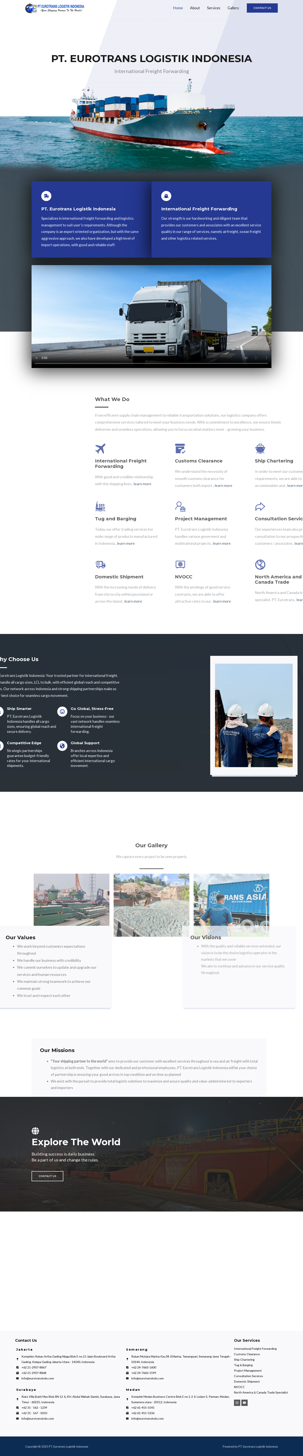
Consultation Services (248, 1376)
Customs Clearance (247, 1354)
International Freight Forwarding (255, 1348)
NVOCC (239, 1387)
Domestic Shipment (247, 1381)
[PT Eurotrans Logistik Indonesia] (151, 1272)
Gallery (233, 8)
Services (213, 8)
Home (178, 8)
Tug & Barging (243, 1365)
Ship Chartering (244, 1359)
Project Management (248, 1370)
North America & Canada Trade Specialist (261, 1392)
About (195, 8)
